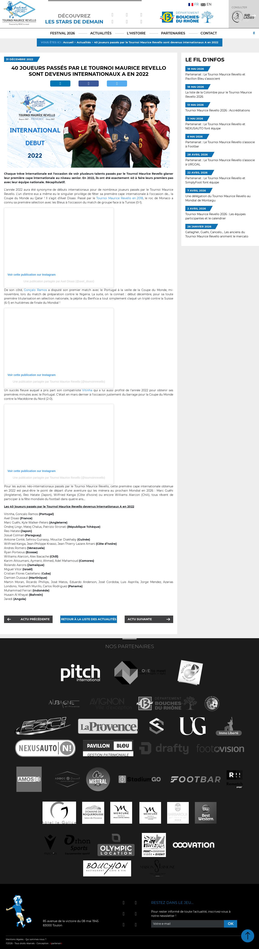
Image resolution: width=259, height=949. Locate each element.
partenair (56, 943)
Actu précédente (35, 619)
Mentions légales (14, 939)
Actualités (84, 42)
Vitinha (87, 390)
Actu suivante (140, 619)
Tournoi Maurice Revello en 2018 (119, 198)
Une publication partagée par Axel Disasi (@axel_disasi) (59, 281)
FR (193, 4)
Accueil (68, 42)
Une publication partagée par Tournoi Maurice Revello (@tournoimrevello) (59, 381)
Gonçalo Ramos (35, 290)
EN (206, 4)
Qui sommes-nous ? (35, 939)
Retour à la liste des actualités (88, 619)
